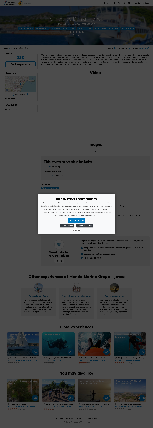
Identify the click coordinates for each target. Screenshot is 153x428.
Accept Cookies (76, 220)
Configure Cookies (85, 226)
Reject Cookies (67, 226)
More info (76, 230)
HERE (94, 206)
